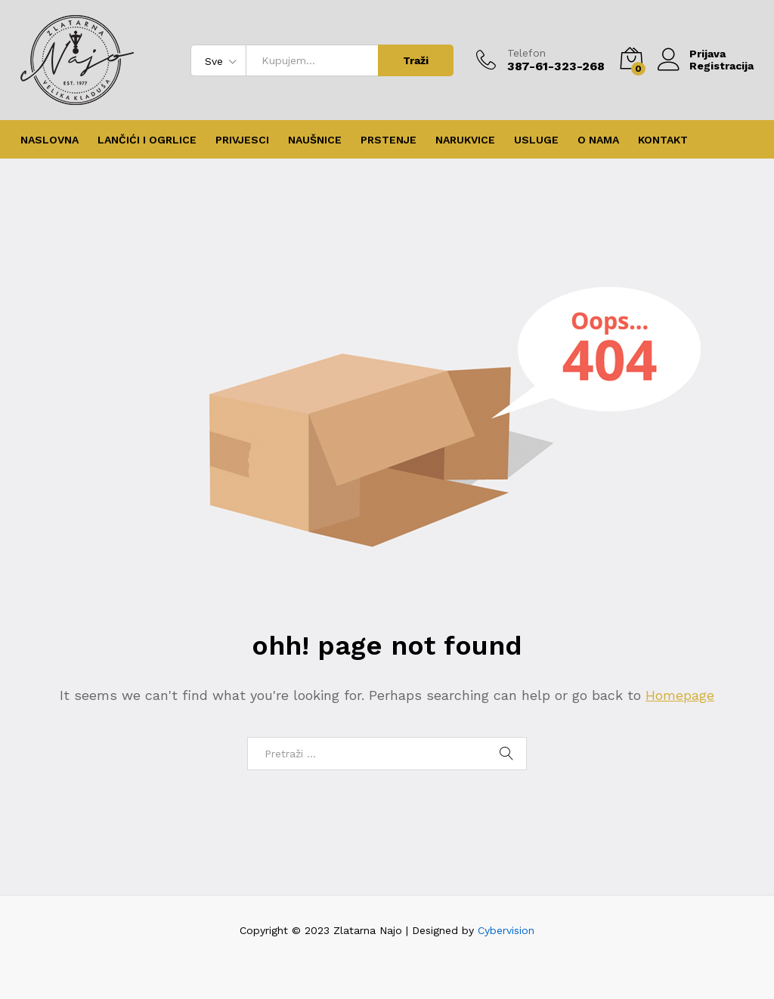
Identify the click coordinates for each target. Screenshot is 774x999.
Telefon (526, 53)
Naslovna (49, 139)
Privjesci (242, 139)
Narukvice (465, 139)
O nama (598, 139)
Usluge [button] (536, 139)
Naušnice (315, 139)
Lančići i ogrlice (147, 139)
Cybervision (506, 930)
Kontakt (663, 139)
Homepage (680, 695)
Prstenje (388, 139)
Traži (416, 60)
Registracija (721, 66)
